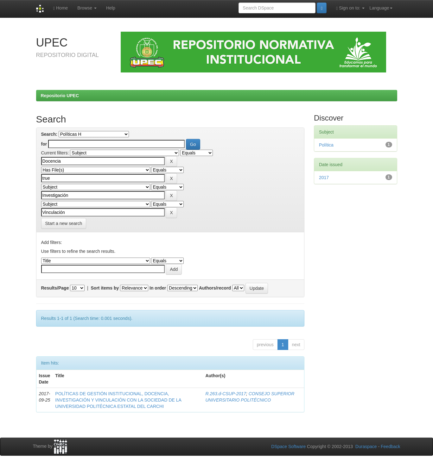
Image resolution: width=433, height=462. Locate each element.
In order (158, 287)
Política (326, 144)
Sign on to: (350, 8)
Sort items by (105, 287)
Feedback (390, 446)
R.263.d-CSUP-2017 (225, 393)
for (44, 144)
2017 (324, 177)
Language (380, 7)
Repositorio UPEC (60, 95)
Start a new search (63, 223)
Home (60, 8)
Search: (49, 134)
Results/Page (55, 287)
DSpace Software (288, 446)
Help (110, 7)
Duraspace (366, 446)
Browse (87, 7)
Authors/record (215, 287)
